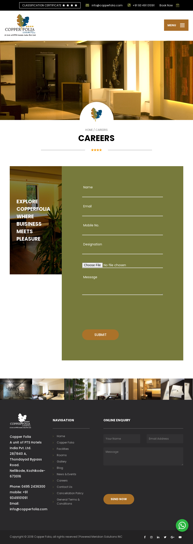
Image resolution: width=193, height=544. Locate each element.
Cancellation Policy (70, 493)
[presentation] (106, 309)
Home (89, 130)
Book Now (166, 5)
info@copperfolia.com (104, 5)
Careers (62, 480)
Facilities (63, 449)
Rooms (62, 455)
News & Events (66, 474)
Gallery (62, 461)
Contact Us (64, 487)
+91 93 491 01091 (141, 5)
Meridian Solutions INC (106, 537)
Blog (60, 468)
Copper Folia (65, 442)
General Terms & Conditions (68, 502)
